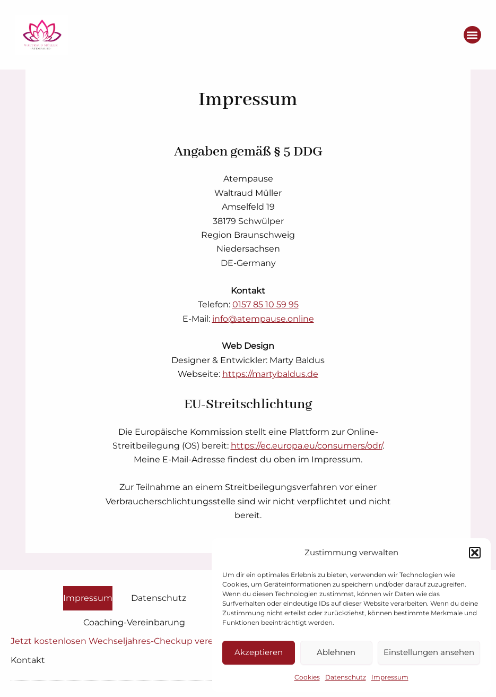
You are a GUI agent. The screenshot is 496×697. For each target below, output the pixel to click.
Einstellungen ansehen (429, 652)
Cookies (307, 677)
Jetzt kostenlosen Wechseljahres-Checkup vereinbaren (128, 641)
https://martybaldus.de (270, 374)
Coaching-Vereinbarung (134, 622)
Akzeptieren (258, 652)
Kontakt (28, 660)
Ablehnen (336, 652)
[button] (474, 552)
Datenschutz (345, 677)
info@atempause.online (263, 319)
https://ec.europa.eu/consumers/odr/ (306, 446)
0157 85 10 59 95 (265, 304)
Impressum (389, 677)
